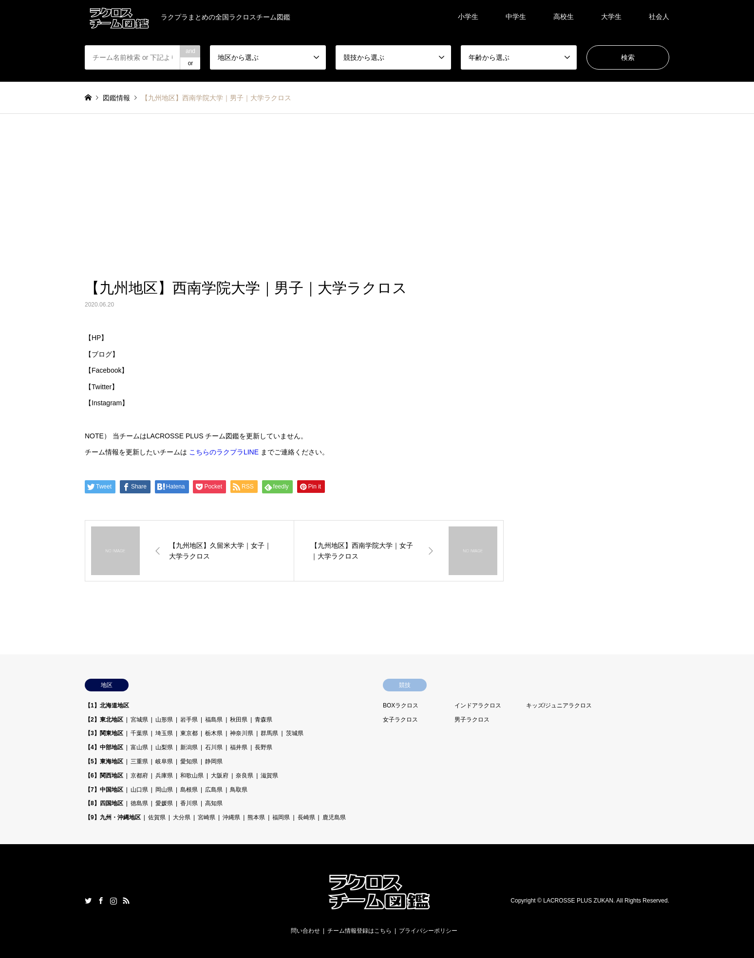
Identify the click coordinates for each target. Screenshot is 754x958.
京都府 (139, 775)
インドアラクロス (477, 705)
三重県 (139, 761)
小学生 (468, 16)
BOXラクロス (400, 705)
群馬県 (269, 733)
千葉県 (139, 733)
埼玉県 (164, 733)
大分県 (181, 817)
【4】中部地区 (104, 747)
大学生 (611, 16)
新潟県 (189, 747)
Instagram (113, 900)
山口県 (139, 789)
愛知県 (189, 761)
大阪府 (219, 775)
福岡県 (281, 817)
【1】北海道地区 (107, 705)
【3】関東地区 (104, 733)
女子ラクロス (400, 719)
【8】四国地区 (104, 803)
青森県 (263, 719)
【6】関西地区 (104, 775)
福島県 (214, 719)
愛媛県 (164, 803)
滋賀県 (269, 775)
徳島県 (139, 803)
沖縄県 (231, 817)
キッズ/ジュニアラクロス (559, 705)
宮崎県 (206, 817)
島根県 (189, 789)
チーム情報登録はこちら (359, 930)
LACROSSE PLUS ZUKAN (578, 900)
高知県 (214, 803)
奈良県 (244, 775)
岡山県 (164, 789)
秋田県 (238, 719)
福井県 (238, 747)
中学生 (516, 16)
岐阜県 (164, 761)
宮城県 (139, 719)
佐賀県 (157, 817)
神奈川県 (241, 733)
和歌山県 (192, 775)
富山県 (139, 747)
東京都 (189, 733)
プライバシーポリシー (428, 930)
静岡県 (214, 761)
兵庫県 (164, 775)
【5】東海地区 (104, 761)
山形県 (164, 719)
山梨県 (164, 747)
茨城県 (294, 733)
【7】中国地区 (104, 789)
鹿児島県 (334, 817)
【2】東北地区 (104, 719)
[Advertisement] (377, 187)
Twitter (88, 900)
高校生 (563, 16)
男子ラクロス (472, 719)
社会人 (659, 16)
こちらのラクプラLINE (224, 452)
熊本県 (256, 817)
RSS (126, 900)
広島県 (214, 789)
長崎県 (306, 817)
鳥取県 (238, 789)
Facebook (100, 900)
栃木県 (214, 733)
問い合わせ (305, 930)
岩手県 (189, 719)
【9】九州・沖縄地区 (113, 817)
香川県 (189, 803)
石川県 (214, 747)
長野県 (263, 747)
